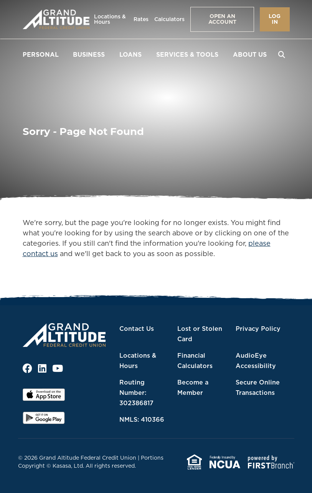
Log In (275, 19)
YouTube (57, 368)
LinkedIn (42, 368)
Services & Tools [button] (187, 54)
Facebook (27, 368)
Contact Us (136, 328)
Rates (141, 19)
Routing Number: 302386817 (136, 392)
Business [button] (89, 54)
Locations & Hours (110, 19)
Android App (44, 420)
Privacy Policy (258, 328)
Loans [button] (130, 54)
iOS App (44, 397)
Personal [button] (41, 54)
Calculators (169, 19)
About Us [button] (250, 54)
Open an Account (222, 19)
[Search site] (281, 54)
